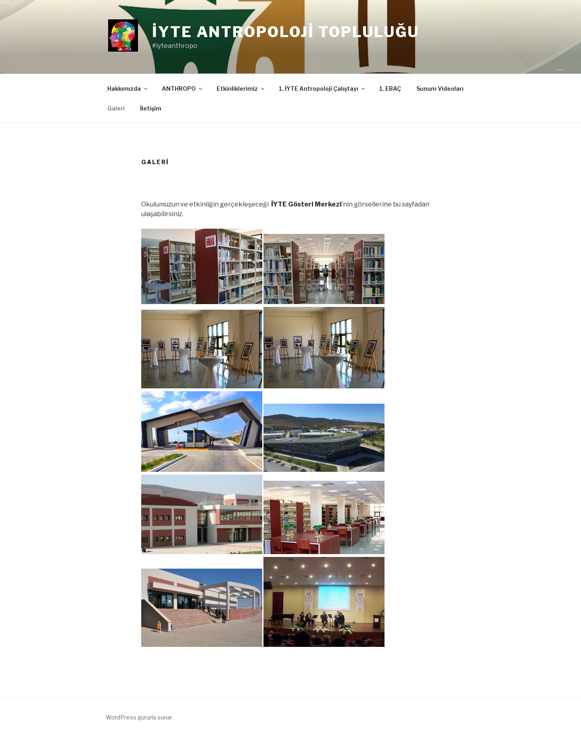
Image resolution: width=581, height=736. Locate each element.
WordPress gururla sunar (139, 717)
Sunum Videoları (440, 88)
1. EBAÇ (390, 88)
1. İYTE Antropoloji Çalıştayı (322, 88)
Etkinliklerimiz (241, 88)
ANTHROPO (182, 88)
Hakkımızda (127, 88)
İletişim (150, 108)
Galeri (116, 108)
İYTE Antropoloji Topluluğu (285, 32)
